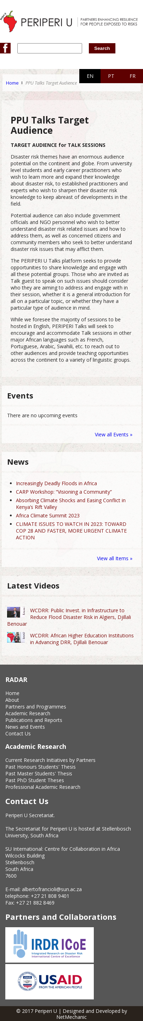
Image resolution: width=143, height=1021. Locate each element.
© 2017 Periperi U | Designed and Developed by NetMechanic (71, 1014)
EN (90, 76)
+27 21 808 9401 (50, 896)
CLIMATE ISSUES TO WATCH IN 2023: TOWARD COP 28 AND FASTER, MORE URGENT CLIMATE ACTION (71, 531)
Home (12, 83)
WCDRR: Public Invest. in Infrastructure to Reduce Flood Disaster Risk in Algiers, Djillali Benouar (69, 617)
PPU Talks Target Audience (51, 83)
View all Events (111, 434)
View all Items (113, 558)
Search (102, 48)
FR (133, 76)
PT (111, 76)
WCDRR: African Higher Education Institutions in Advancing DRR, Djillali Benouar (82, 639)
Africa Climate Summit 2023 (48, 515)
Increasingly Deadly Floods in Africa (56, 483)
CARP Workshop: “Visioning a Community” (64, 491)
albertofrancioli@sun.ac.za (52, 889)
